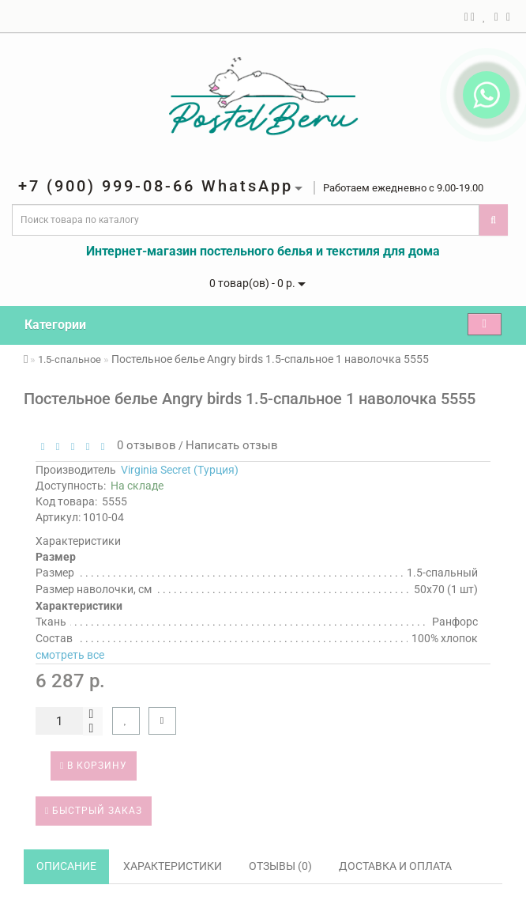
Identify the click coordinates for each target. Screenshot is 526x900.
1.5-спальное (69, 359)
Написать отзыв (232, 445)
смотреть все (70, 655)
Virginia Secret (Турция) (180, 469)
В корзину (93, 765)
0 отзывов (143, 445)
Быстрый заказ (93, 810)
